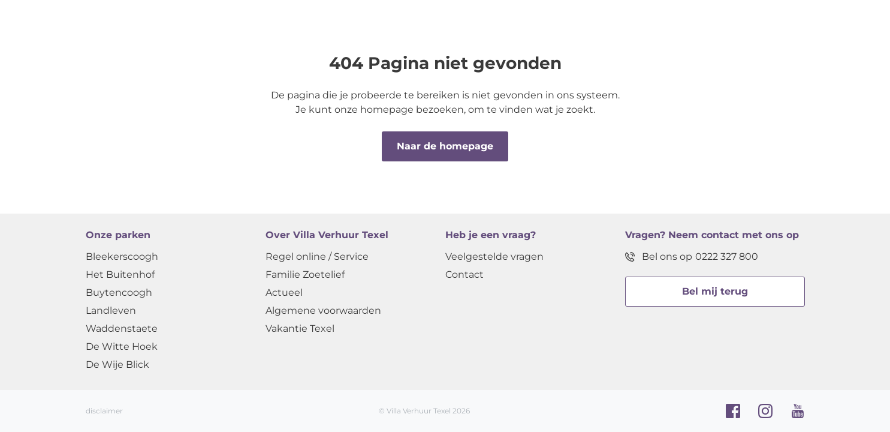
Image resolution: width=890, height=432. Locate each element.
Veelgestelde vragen (494, 256)
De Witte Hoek (122, 346)
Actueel (284, 292)
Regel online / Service (317, 256)
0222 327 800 (726, 256)
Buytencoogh (119, 292)
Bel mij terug (715, 291)
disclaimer (104, 410)
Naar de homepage (445, 146)
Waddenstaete (122, 328)
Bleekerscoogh (122, 256)
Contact (464, 274)
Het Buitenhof (120, 274)
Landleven (111, 310)
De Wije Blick (117, 364)
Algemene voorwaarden (323, 310)
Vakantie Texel (300, 328)
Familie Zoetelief (305, 274)
